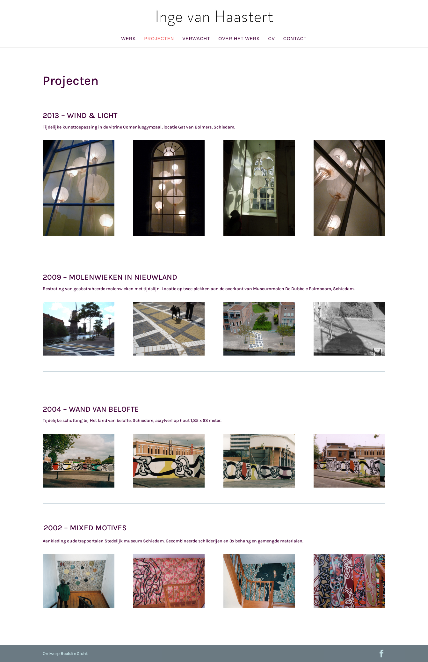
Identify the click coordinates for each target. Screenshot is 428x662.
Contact (295, 38)
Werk (128, 38)
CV (271, 38)
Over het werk (239, 38)
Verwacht (196, 38)
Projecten (159, 38)
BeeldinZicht (74, 653)
